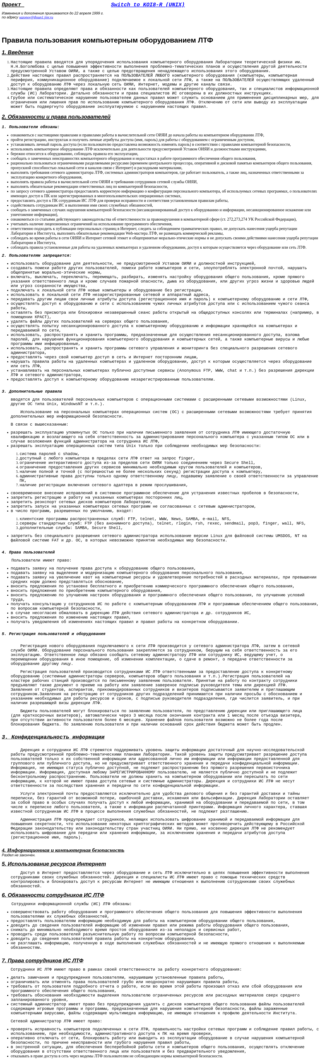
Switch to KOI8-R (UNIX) (148, 5)
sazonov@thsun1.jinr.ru (36, 17)
